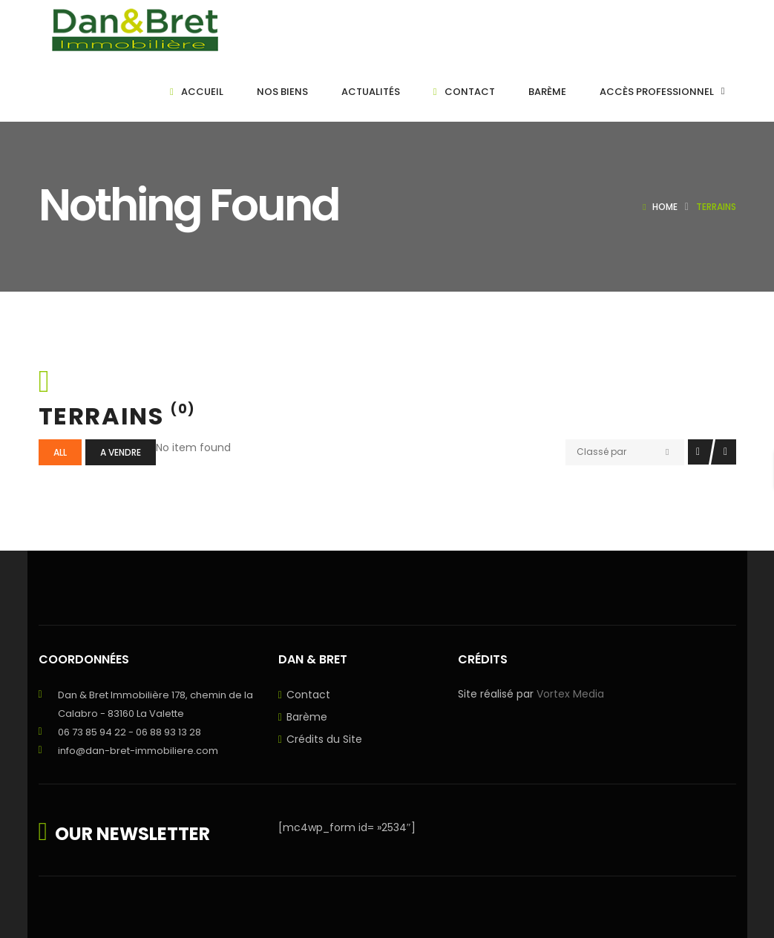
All (60, 452)
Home (665, 206)
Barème (306, 716)
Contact (308, 694)
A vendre (120, 452)
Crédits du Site (324, 739)
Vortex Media (570, 693)
